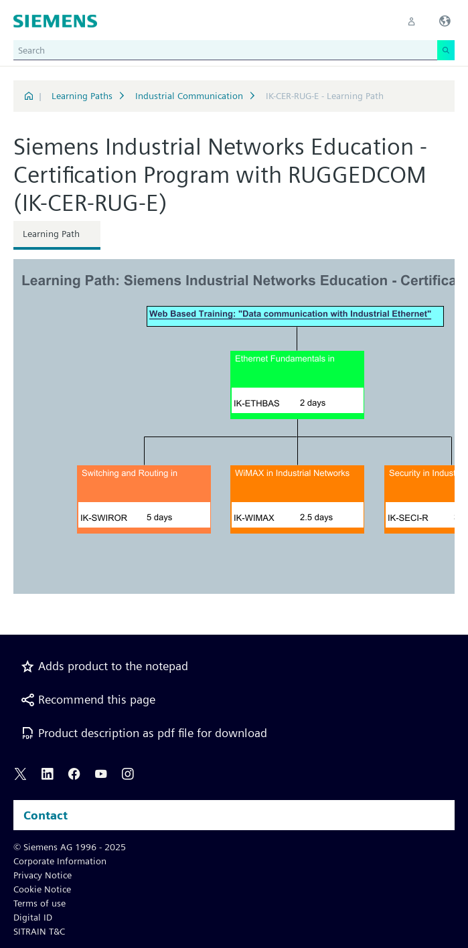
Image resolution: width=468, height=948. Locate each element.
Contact (45, 815)
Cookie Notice (42, 889)
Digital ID (32, 917)
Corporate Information (59, 861)
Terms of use (39, 903)
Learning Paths (82, 95)
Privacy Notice (42, 875)
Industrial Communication (189, 95)
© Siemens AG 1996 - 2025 (69, 847)
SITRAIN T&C (39, 931)
